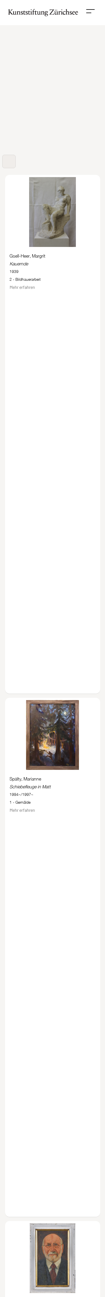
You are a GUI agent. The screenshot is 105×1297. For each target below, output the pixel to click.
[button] (90, 11)
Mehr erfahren (22, 287)
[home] (41, 12)
